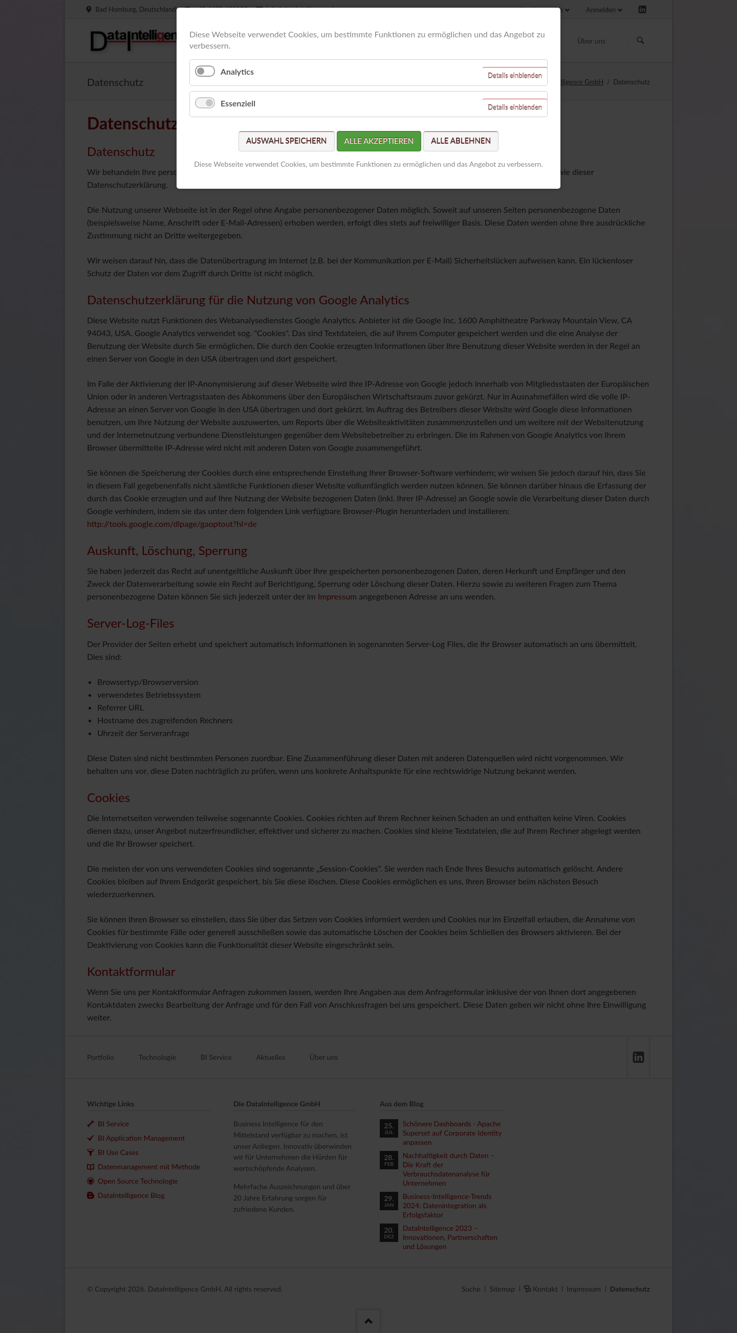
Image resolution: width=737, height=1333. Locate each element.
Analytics (237, 71)
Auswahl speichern (286, 140)
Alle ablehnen (461, 140)
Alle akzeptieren (379, 140)
